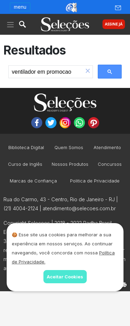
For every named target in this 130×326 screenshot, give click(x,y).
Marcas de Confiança (33, 181)
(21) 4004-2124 (20, 208)
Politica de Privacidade (95, 181)
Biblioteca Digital (26, 148)
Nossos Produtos (70, 164)
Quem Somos (68, 148)
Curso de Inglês (25, 164)
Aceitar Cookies (65, 276)
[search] (46, 71)
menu (20, 7)
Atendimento (107, 148)
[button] (88, 71)
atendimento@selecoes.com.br (79, 208)
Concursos (110, 164)
